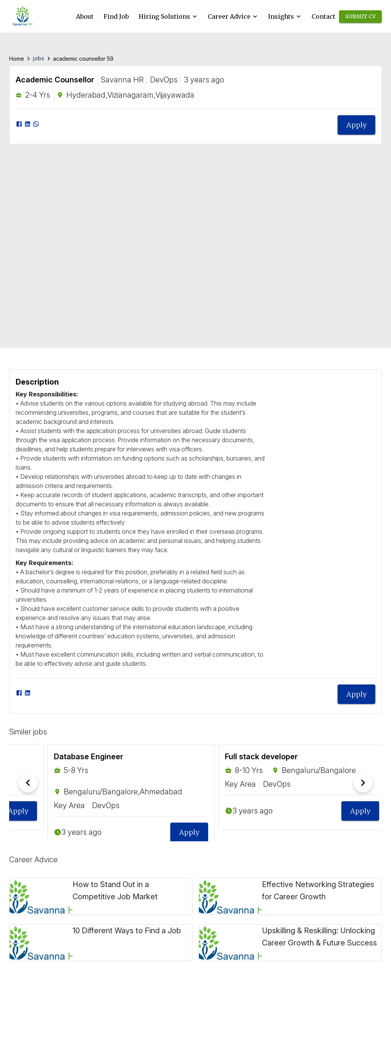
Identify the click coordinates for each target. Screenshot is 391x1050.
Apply (356, 125)
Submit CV (360, 16)
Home (16, 58)
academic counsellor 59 (83, 58)
